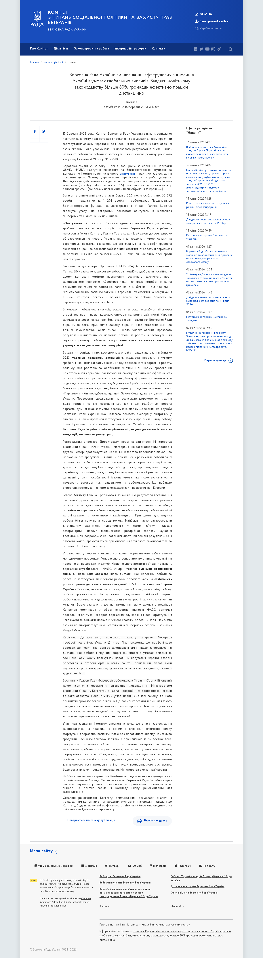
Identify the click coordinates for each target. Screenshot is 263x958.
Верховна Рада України (67, 29)
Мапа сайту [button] (41, 851)
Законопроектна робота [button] (91, 48)
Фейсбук (89, 866)
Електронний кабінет (212, 21)
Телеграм (182, 866)
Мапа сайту (177, 906)
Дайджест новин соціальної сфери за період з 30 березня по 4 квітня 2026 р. (208, 301)
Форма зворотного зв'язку (59, 891)
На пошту (207, 866)
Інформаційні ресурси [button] (130, 48)
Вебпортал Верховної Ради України (120, 876)
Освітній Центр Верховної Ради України (194, 893)
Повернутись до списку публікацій (91, 820)
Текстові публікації (53, 62)
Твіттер (112, 866)
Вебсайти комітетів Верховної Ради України (125, 883)
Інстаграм (158, 866)
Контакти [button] (158, 48)
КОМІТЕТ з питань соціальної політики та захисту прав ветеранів (110, 17)
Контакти (105, 906)
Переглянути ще (215, 360)
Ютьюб (135, 866)
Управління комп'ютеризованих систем (166, 924)
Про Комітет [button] (39, 48)
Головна (34, 62)
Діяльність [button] (61, 48)
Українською (206, 28)
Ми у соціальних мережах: (53, 866)
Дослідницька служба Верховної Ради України (197, 886)
